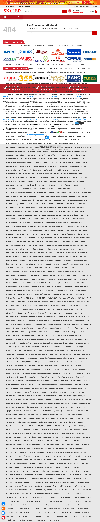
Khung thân (68, 313)
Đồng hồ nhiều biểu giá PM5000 (54, 290)
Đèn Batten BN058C (25, 166)
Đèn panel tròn (24, 249)
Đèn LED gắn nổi (62, 219)
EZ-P (7, 305)
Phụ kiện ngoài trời (43, 411)
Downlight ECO (22, 302)
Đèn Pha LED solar (11, 256)
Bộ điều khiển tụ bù (32, 83)
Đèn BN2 (57, 166)
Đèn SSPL (24, 271)
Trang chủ (46, 512)
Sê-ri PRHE (59, 478)
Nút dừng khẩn (75, 350)
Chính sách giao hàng (32, 124)
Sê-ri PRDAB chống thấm (13, 471)
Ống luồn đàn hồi (53, 362)
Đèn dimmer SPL (10, 177)
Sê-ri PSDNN (28, 486)
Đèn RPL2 (50, 234)
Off (7, 388)
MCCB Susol (18, 347)
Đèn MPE (83, 238)
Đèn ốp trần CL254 (24, 245)
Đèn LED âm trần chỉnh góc (57, 200)
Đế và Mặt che (20, 155)
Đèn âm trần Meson (73, 159)
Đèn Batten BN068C (39, 166)
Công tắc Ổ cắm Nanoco (47, 147)
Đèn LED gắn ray (74, 219)
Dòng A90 (16, 283)
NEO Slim (17, 350)
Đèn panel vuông (52, 249)
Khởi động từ (58, 283)
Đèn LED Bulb (54, 204)
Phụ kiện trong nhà (35, 414)
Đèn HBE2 (83, 166)
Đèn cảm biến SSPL (24, 170)
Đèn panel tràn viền (11, 249)
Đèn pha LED (80, 253)
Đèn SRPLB (66, 268)
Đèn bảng (37, 162)
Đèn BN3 (65, 166)
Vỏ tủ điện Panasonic (26, 520)
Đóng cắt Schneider (11, 260)
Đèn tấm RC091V (22, 275)
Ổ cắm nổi (87, 354)
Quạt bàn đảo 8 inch (65, 422)
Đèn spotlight (21, 268)
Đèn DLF (15, 155)
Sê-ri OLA (65, 452)
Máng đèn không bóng (12, 328)
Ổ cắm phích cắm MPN (65, 384)
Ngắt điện (65, 350)
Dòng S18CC (38, 294)
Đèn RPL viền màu (40, 234)
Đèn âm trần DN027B (11, 159)
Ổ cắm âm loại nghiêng (44, 362)
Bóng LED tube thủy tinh (13, 117)
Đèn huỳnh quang (47, 196)
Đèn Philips (61, 256)
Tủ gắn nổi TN (75, 516)
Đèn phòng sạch (72, 256)
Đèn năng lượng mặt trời (32, 241)
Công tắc (49, 117)
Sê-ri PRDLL (55, 471)
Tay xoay (47, 493)
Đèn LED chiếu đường (25, 207)
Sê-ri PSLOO (32, 490)
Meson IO (52, 347)
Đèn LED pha (84, 200)
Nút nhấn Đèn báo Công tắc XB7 (36, 358)
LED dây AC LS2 (10, 317)
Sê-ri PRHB (32, 478)
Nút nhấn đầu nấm (79, 328)
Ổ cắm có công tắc (24, 369)
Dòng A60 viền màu (71, 279)
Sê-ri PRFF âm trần (75, 475)
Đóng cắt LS (63, 283)
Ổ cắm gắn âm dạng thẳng (65, 377)
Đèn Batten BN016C (11, 166)
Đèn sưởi (60, 245)
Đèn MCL (76, 238)
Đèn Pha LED (71, 253)
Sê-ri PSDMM (18, 486)
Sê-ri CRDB (80, 448)
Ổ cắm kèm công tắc (34, 354)
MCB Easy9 (70, 339)
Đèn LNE (23, 238)
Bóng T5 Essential (42, 117)
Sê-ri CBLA (53, 448)
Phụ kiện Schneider (84, 411)
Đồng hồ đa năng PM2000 (81, 286)
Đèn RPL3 (58, 260)
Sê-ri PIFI (33, 463)
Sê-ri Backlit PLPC (24, 448)
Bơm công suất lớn (43, 64)
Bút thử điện (76, 117)
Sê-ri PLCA (85, 463)
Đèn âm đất (42, 155)
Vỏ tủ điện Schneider (41, 520)
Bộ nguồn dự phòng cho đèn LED (79, 83)
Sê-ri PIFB (83, 460)
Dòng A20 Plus (42, 279)
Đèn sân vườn (68, 260)
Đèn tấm (84, 271)
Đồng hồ (68, 286)
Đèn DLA (53, 151)
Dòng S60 (47, 294)
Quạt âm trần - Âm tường (31, 418)
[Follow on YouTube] (60, 132)
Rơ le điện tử (22, 418)
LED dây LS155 (63, 317)
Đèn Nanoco (66, 241)
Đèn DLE (8, 181)
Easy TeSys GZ (81, 302)
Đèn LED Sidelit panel (47, 230)
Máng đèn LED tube (41, 301)
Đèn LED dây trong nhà (78, 211)
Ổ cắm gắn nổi (80, 377)
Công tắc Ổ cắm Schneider (83, 147)
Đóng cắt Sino (25, 286)
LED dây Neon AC (10, 320)
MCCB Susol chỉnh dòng (31, 347)
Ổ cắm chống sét (10, 369)
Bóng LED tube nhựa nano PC (79, 113)
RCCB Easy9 (87, 414)
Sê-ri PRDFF (26, 471)
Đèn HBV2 (23, 196)
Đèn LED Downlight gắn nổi (13, 219)
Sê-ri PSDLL (9, 486)
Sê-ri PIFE (17, 463)
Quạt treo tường (48, 441)
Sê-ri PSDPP (48, 486)
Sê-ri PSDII (72, 456)
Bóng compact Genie (84, 95)
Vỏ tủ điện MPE (87, 489)
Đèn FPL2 (85, 162)
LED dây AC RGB (21, 317)
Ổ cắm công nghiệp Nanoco (78, 369)
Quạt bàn (44, 418)
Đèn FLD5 (54, 189)
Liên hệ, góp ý (6, 124)
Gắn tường (23, 305)
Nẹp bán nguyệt (28, 350)
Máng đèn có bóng (69, 324)
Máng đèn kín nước (27, 328)
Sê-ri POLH (58, 467)
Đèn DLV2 (61, 181)
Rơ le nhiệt (70, 418)
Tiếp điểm (37, 512)
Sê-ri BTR (34, 448)
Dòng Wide (75, 294)
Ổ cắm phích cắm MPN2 (81, 384)
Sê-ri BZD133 (44, 448)
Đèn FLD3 (46, 189)
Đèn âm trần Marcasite (58, 159)
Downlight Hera (34, 302)
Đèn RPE (22, 260)
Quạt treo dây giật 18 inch (13, 441)
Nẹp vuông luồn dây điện (52, 350)
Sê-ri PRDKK (45, 471)
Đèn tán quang (34, 275)
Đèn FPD (62, 189)
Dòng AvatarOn (27, 283)
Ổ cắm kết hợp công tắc (61, 354)
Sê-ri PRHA (23, 478)
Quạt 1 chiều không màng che (76, 414)
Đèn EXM (38, 189)
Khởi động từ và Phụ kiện (37, 313)
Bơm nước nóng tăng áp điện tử (25, 95)
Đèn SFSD (48, 237)
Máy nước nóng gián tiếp (70, 335)
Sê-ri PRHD (50, 478)
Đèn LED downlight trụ (31, 219)
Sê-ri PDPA (77, 456)
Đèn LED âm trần (42, 200)
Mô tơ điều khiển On (78, 347)
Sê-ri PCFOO (67, 456)
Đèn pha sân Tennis (35, 256)
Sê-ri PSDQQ (58, 486)
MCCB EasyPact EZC (25, 343)
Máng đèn (20, 324)
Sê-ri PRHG (77, 478)
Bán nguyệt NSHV (77, 45)
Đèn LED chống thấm (40, 207)
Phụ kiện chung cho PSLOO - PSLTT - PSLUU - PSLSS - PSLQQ (22, 407)
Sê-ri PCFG (36, 456)
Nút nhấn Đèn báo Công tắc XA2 (15, 358)
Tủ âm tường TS (22, 516)
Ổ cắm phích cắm (32, 384)
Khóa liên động (73, 305)
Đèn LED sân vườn (33, 230)
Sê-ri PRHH (87, 452)
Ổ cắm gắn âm (31, 377)
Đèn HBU (8, 196)
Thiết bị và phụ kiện (64, 478)
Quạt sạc (8, 437)
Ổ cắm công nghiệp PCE (12, 373)
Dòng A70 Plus (84, 279)
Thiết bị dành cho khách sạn (14, 474)
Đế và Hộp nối (9, 155)
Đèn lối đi (31, 238)
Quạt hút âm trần (11, 429)
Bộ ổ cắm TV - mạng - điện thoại (15, 64)
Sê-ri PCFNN (45, 456)
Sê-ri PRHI (8, 482)
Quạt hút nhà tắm (84, 429)
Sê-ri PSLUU (71, 490)
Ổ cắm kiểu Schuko (76, 381)
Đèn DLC (84, 151)
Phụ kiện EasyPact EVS (67, 407)
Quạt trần (37, 410)
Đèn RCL (8, 260)
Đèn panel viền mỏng (38, 249)
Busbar (67, 117)
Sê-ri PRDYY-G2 (39, 448)
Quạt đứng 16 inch (60, 399)
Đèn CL (31, 174)
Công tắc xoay (25, 151)
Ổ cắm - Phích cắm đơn (68, 358)
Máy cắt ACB (39, 335)
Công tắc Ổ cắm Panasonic (65, 147)
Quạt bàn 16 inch (76, 418)
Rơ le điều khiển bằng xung (37, 444)
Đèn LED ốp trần (38, 222)
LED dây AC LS (79, 313)
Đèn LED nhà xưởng (11, 222)
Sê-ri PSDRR (68, 486)
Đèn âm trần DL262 (81, 155)
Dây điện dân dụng (77, 151)
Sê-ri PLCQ (17, 467)
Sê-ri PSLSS (52, 490)
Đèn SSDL (84, 268)
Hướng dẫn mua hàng (8, 129)
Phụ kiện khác (81, 407)
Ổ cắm (50, 358)
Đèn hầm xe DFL (73, 192)
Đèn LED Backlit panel (75, 200)
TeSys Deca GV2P (37, 497)
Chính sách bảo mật (32, 129)
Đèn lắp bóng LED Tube (27, 200)
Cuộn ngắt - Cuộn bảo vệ (61, 151)
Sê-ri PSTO (9, 493)
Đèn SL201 (65, 264)
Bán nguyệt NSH (51, 45)
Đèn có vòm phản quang (43, 174)
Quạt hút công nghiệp (54, 429)
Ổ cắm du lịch (20, 377)
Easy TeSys (61, 302)
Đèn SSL (17, 271)
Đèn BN (50, 166)
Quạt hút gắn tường (70, 403)
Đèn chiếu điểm (48, 170)
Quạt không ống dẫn (28, 433)
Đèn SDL (40, 264)
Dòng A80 (8, 283)
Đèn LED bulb (23, 204)
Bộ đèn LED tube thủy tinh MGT (14, 83)
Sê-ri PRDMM (65, 444)
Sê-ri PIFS (68, 463)
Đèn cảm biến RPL (75, 166)
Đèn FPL (78, 189)
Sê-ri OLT (81, 426)
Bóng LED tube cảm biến (46, 113)
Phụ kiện (88, 373)
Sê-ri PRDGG (36, 471)
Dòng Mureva (9, 294)
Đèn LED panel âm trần (12, 226)
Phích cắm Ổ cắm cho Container (15, 396)
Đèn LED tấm (59, 204)
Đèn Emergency (51, 185)
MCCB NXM (8, 347)
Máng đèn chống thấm (54, 324)
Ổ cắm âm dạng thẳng (28, 362)
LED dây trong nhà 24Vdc (60, 320)
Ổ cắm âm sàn (9, 365)
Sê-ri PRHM (45, 482)
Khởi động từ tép (22, 313)
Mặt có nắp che (10, 335)
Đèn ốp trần (84, 215)
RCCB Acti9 (78, 441)
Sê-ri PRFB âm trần (61, 475)
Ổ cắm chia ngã (65, 339)
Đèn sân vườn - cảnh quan (13, 264)
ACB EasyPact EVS (26, 45)
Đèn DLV (54, 181)
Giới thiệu (76, 6)
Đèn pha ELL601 (60, 253)
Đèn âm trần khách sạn (41, 159)
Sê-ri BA (13, 448)
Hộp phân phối (62, 305)
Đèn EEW (41, 185)
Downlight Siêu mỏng (48, 302)
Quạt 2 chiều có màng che (13, 392)
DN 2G (33, 279)
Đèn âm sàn (51, 155)
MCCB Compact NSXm (82, 339)
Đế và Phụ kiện (31, 155)
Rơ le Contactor (10, 444)
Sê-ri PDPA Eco (87, 456)
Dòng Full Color (36, 286)
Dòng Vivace (65, 294)
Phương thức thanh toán (9, 127)
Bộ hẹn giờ (53, 83)
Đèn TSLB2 (77, 249)
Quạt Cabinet (78, 422)
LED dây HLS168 (52, 317)
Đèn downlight (71, 181)
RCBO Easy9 (68, 441)
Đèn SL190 (56, 264)
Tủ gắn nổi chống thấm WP (44, 516)
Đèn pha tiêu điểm (50, 256)
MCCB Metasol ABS (64, 343)
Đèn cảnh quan (37, 143)
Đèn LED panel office (58, 226)
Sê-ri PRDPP (9, 475)
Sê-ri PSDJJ (81, 456)
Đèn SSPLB (42, 271)
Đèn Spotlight (10, 268)
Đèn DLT (38, 181)
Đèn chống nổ (75, 143)
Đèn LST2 (51, 238)
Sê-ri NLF (56, 452)
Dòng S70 (56, 294)
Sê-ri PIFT (76, 463)
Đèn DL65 (45, 177)
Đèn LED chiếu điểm (11, 207)
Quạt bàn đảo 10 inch (35, 422)
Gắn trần (14, 305)
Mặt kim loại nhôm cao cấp (25, 335)
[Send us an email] (55, 132)
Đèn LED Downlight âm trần (47, 215)
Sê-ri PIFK (51, 463)
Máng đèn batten (40, 324)
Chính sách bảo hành (32, 122)
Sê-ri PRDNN (75, 444)
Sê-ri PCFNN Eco (56, 456)
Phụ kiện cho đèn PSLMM (45, 403)
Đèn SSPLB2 (51, 271)
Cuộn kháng (47, 151)
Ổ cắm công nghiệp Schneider (30, 373)
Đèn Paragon (64, 249)
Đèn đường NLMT (31, 185)
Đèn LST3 (59, 238)
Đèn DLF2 (23, 181)
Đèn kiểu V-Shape (73, 196)
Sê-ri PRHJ (17, 482)
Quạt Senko (17, 437)
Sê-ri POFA (49, 467)
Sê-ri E (16, 452)
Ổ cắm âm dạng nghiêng (12, 362)
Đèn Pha (81, 249)
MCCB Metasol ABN (50, 343)
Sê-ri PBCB (9, 456)
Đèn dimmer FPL (66, 174)
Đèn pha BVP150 (10, 253)
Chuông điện (9, 143)
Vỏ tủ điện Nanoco (11, 520)
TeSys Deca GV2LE (11, 497)
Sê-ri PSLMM (22, 490)
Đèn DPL (81, 181)
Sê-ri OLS (73, 452)
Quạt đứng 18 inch (74, 426)
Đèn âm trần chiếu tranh (65, 155)
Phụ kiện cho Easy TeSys (62, 403)
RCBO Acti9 (59, 441)
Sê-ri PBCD (27, 456)
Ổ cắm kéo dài (46, 381)
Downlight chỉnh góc (77, 298)
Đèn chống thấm (10, 174)
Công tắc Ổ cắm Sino (12, 151)
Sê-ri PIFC (8, 463)
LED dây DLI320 (41, 317)
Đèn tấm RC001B (10, 275)
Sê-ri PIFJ (42, 437)
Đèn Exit (68, 185)
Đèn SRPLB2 (75, 268)
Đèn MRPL (8, 241)
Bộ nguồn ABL (63, 83)
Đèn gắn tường (61, 166)
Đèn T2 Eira (69, 271)
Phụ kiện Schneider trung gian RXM (16, 414)
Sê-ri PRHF (68, 478)
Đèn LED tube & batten (68, 234)
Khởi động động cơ (11, 309)
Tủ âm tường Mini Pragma (82, 512)
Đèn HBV (15, 196)
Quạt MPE (60, 407)
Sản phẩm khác (10, 45)
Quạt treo (70, 437)
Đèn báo (45, 162)
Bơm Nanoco (9, 95)
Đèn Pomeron (84, 256)
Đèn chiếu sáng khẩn (62, 170)
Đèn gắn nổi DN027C (11, 192)
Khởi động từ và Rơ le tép (54, 313)
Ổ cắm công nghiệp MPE (60, 369)
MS (88, 320)
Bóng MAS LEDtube (28, 117)
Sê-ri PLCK (8, 467)
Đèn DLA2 (61, 177)
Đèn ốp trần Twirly (52, 245)
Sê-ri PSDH (63, 456)
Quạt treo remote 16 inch (31, 441)
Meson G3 (44, 347)
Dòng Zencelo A (52, 298)
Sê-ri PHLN (56, 433)
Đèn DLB (69, 177)
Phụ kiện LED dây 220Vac (12, 411)
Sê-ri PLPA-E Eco (28, 467)
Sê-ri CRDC (9, 452)
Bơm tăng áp (53, 95)
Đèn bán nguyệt (10, 162)
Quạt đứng (39, 426)
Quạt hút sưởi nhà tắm (12, 433)
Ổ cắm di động (57, 347)
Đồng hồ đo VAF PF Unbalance (34, 290)
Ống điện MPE (14, 388)
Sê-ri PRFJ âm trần (11, 478)
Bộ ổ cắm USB (30, 64)
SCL (7, 448)
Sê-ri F (23, 452)
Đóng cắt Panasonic (76, 283)
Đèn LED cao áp (77, 204)
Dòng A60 (60, 279)
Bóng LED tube (32, 113)
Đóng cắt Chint (52, 283)
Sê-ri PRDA (76, 467)
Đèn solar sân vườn (77, 264)
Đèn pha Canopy (48, 253)
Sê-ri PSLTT (62, 490)
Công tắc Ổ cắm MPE (31, 147)
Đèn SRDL (31, 268)
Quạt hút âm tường (39, 429)
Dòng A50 (51, 279)
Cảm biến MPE (87, 117)
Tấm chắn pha (38, 493)
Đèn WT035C (86, 249)
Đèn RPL (30, 234)
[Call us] (58, 132)
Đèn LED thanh (71, 230)
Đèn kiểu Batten (60, 196)
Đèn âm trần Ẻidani (25, 159)
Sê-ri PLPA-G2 (39, 467)
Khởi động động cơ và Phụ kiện (42, 309)
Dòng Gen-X (48, 286)
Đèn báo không (63, 162)
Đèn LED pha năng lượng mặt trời (15, 230)
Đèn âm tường (86, 159)
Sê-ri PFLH (8, 460)
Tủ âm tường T (10, 516)
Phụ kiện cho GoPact (78, 403)
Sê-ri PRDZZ (49, 448)
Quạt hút (85, 399)
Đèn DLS (31, 181)
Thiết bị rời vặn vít (20, 505)
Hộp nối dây (51, 305)
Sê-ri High (31, 452)
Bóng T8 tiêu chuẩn (56, 117)
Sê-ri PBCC (18, 429)
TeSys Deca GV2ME (24, 497)
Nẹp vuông (39, 350)
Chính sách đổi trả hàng (33, 127)
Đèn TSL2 (60, 275)
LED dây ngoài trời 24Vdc (43, 320)
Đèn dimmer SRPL (22, 177)
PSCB (45, 414)
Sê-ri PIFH (25, 463)
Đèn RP (15, 260)
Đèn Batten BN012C (75, 162)
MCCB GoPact (38, 343)
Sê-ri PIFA (74, 460)
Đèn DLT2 (46, 181)
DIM (17, 252)
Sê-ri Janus (40, 452)
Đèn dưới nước (10, 185)
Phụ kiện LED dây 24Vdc (28, 411)
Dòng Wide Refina (28, 271)
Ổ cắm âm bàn (81, 358)
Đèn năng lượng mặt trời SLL (51, 241)
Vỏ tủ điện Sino (54, 520)
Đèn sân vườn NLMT (29, 264)
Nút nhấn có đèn (53, 354)
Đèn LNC (15, 238)
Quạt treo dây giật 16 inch (83, 437)
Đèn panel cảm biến (78, 245)
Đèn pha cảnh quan (35, 253)
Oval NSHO (9, 392)
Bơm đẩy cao (69, 64)
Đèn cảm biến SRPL (11, 170)
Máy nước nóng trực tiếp (31, 339)
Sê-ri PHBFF (37, 460)
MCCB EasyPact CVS (11, 343)
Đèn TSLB (68, 275)
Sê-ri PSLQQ (42, 490)
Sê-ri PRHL (36, 482)
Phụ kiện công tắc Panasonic (49, 407)
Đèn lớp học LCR (41, 238)
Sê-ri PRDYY (28, 475)
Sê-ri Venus (27, 493)
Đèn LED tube (34, 234)
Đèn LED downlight (11, 215)
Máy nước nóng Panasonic (13, 339)
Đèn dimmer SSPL (35, 177)
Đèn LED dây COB (48, 211)
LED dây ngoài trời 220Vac (25, 294)
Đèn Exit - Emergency (12, 189)
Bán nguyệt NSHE (64, 45)
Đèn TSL (52, 275)
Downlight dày (10, 302)
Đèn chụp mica (23, 174)
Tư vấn (87, 6)
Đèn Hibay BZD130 (34, 196)
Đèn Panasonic (65, 245)
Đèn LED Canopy (65, 177)
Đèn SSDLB (8, 271)
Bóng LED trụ (21, 113)
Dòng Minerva (70, 264)
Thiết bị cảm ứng (50, 497)
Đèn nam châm (18, 215)
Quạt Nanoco (70, 433)
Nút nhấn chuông (40, 354)
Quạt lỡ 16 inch (49, 433)
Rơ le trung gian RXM (83, 418)
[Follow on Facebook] (52, 132)
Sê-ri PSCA (54, 482)
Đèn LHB (8, 238)
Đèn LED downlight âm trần (28, 215)
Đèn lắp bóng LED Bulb (12, 200)
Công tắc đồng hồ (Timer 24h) (63, 117)
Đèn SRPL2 (57, 268)
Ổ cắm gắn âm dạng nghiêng (47, 377)
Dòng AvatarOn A (39, 283)
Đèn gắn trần (38, 192)
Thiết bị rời (68, 474)
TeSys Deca (56, 493)
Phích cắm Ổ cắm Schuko (34, 396)
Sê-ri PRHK (27, 482)
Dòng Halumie (58, 286)
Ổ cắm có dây (36, 369)
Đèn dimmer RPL (78, 174)
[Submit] (64, 11)
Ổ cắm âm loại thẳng (60, 362)
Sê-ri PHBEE (27, 460)
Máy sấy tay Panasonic (48, 339)
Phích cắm (27, 392)
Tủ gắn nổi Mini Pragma (61, 516)
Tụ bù (31, 516)
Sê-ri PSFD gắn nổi (11, 490)
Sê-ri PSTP (18, 493)
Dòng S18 (29, 294)
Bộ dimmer (44, 83)
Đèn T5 (77, 271)
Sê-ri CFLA (62, 448)
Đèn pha (73, 249)
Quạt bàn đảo (22, 422)
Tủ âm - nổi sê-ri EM (65, 512)
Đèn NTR (76, 215)
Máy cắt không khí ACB (53, 309)
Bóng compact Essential (67, 95)
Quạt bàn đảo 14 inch (50, 422)
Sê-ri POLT (67, 467)
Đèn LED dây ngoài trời (62, 211)
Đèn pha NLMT (23, 256)
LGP (71, 294)
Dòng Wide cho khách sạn (13, 271)
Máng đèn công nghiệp (84, 324)
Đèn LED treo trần (22, 234)
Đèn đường (20, 185)
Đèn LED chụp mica (69, 207)
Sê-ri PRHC (41, 478)
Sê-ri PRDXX (18, 475)
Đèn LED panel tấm (73, 226)
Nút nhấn (20, 328)
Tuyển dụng (94, 6)
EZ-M (89, 302)
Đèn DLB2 (76, 177)
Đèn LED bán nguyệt (11, 204)
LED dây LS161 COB (75, 317)
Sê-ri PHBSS (47, 460)
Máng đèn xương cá (55, 328)
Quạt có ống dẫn (10, 426)
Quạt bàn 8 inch (10, 422)
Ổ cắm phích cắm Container (48, 384)
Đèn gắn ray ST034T (25, 192)
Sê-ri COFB (71, 448)
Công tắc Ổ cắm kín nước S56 (14, 147)
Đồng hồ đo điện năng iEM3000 (14, 290)
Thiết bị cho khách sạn (64, 497)
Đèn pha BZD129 (22, 253)
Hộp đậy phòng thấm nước (37, 305)
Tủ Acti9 (54, 512)
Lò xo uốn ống (80, 294)
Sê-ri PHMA (66, 460)
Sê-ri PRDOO (85, 471)
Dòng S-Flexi (20, 294)
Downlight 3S (64, 271)
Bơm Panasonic (42, 95)
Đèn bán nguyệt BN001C (24, 162)
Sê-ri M (49, 452)
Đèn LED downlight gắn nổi (66, 215)
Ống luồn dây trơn (66, 388)
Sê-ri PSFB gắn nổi (80, 486)
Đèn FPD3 (70, 189)
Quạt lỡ (40, 407)
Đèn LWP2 (68, 238)
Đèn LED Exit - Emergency (48, 219)
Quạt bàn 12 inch (63, 418)
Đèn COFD (56, 147)
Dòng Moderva (82, 290)
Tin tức (82, 6)
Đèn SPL (88, 237)
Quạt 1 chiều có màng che (57, 414)
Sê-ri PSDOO (38, 486)
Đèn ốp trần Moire (38, 245)
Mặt (69, 305)
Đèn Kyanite (84, 170)
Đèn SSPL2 (33, 271)
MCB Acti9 (61, 339)
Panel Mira (18, 392)
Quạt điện (21, 426)
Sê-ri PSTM (81, 463)
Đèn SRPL (48, 268)
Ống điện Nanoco (26, 388)
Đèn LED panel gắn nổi (28, 226)
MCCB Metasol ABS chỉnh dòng (81, 316)
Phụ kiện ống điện (58, 384)
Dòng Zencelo (41, 298)
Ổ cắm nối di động (19, 384)
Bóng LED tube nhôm (62, 113)
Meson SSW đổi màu (63, 347)
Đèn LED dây (38, 185)
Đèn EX (60, 185)
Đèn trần (44, 275)
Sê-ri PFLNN (18, 460)
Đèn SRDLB (40, 268)
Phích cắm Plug (48, 396)
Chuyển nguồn (30, 143)
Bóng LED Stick (10, 113)
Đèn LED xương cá (83, 234)
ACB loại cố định (39, 45)
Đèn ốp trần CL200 (11, 245)
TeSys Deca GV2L (77, 493)
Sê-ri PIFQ (59, 463)
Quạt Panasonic (81, 433)
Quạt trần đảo (47, 437)
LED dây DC (31, 317)
